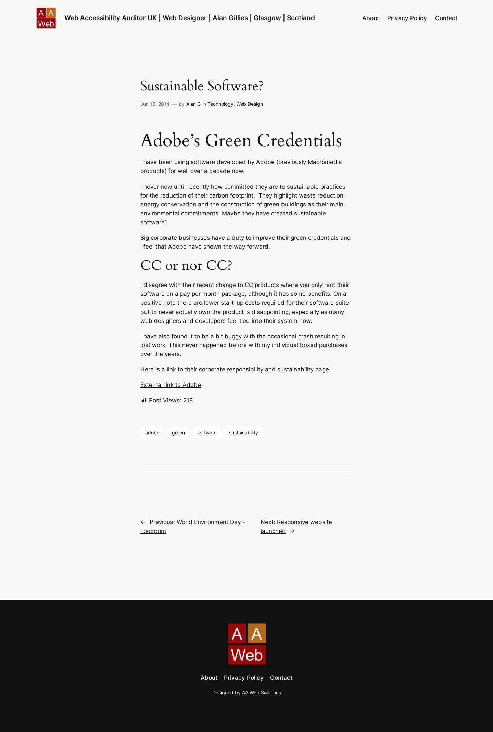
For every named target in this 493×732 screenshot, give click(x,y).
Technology (220, 104)
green (178, 433)
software (207, 433)
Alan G (193, 104)
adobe (152, 433)
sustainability (243, 433)
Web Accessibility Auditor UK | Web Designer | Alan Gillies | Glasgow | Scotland (189, 18)
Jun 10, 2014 (154, 104)
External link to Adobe (170, 384)
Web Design (249, 104)
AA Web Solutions (261, 692)
